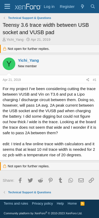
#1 (94, 80)
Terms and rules (16, 203)
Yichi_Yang (15, 39)
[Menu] (7, 6)
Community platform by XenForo (43, 213)
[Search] (93, 6)
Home (72, 203)
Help (60, 203)
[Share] (87, 80)
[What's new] (82, 6)
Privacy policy (42, 203)
